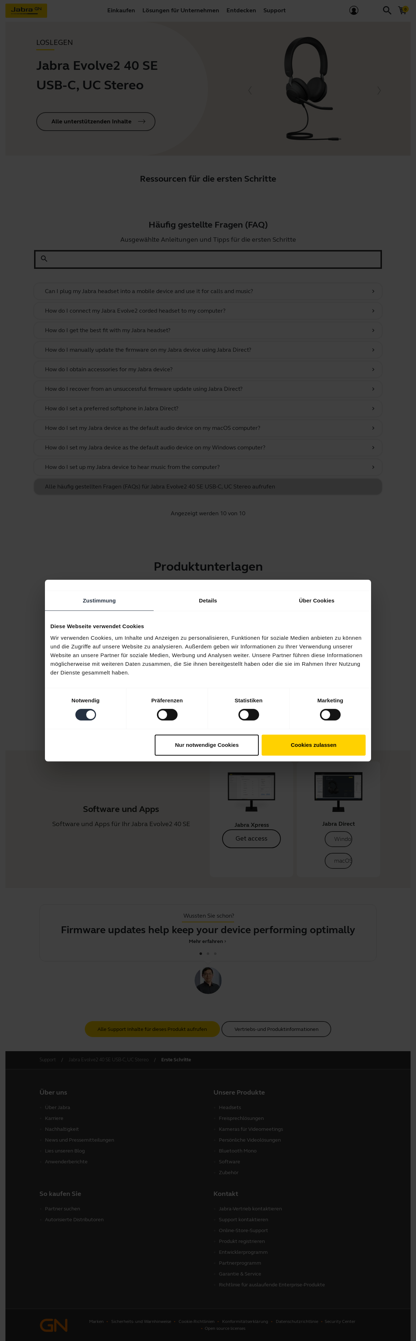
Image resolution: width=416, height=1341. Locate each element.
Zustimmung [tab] (99, 600)
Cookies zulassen (314, 745)
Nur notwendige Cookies (207, 745)
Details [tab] (208, 600)
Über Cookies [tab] (316, 600)
